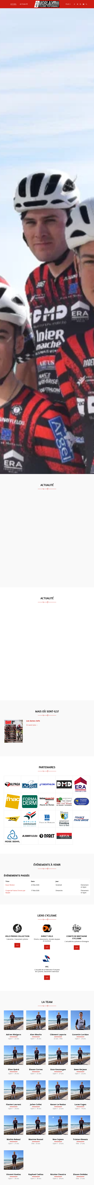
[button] (74, 4)
